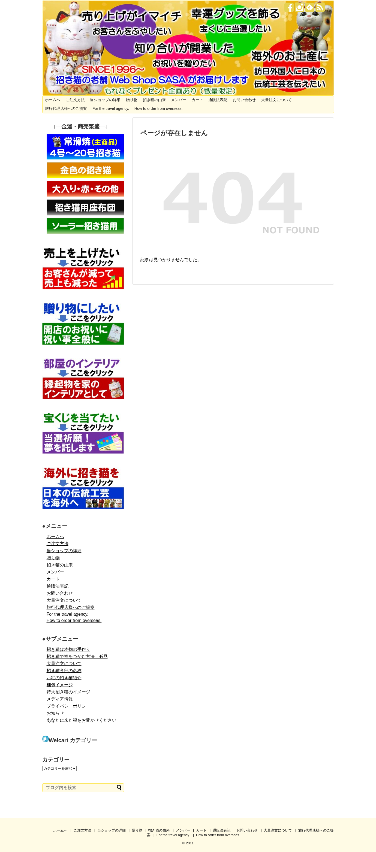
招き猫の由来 (154, 100)
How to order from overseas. (158, 108)
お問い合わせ (244, 100)
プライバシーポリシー (68, 706)
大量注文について (276, 100)
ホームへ (52, 100)
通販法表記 (217, 100)
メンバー (178, 100)
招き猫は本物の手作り (68, 649)
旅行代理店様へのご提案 (66, 108)
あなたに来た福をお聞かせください (81, 720)
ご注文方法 (75, 100)
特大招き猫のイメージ (68, 692)
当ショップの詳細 (105, 100)
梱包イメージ (60, 684)
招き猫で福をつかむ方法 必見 (77, 656)
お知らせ (55, 713)
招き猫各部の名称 (64, 670)
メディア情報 (60, 699)
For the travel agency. (110, 108)
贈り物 (131, 100)
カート (197, 100)
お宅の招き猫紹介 (64, 677)
